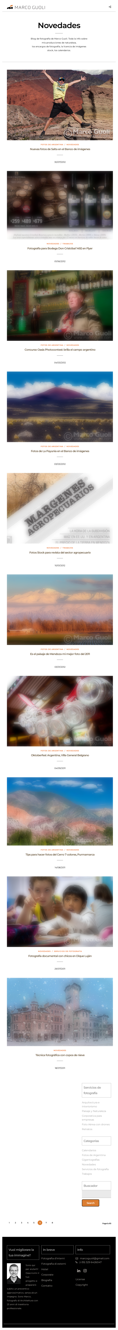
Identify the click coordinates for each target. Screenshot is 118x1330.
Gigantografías (91, 1159)
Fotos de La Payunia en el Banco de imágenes (60, 451)
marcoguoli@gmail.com (94, 1258)
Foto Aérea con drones (96, 1124)
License (80, 1279)
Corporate (47, 1274)
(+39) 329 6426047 (90, 1262)
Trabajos (68, 244)
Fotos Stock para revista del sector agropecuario (60, 552)
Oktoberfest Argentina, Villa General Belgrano (60, 755)
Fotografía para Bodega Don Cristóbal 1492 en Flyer (59, 248)
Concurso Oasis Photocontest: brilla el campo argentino (60, 349)
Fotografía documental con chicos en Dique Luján (60, 956)
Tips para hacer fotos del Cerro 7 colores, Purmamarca (60, 854)
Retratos (87, 1129)
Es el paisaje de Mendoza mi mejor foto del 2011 (60, 654)
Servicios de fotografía (68, 951)
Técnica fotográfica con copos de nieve (60, 1055)
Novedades (73, 144)
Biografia (46, 1280)
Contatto (46, 1285)
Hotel (44, 1269)
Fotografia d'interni (53, 1258)
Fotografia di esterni (53, 1263)
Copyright (82, 1284)
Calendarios (89, 1150)
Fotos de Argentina (52, 144)
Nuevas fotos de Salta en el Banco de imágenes (60, 149)
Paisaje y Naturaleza (94, 1111)
